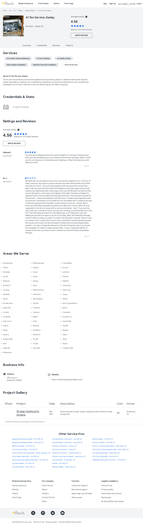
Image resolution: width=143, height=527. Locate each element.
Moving (15, 489)
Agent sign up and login (82, 493)
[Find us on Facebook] (33, 513)
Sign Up (112, 3)
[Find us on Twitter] (53, 513)
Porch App (68, 3)
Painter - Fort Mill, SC (60, 463)
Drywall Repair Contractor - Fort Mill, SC (67, 439)
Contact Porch (48, 497)
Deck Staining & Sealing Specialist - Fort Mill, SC (30, 460)
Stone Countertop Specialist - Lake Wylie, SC (109, 446)
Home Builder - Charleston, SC (63, 460)
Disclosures (106, 497)
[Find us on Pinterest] (43, 513)
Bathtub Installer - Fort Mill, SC (23, 446)
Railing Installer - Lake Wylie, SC (64, 467)
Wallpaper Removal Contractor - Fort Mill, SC (109, 460)
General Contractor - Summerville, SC (66, 453)
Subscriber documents (111, 493)
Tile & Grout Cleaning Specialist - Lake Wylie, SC (110, 450)
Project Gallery (15, 393)
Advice (56, 3)
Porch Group (47, 485)
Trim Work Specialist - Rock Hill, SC (105, 456)
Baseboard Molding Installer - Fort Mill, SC (27, 439)
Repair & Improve (25, 3)
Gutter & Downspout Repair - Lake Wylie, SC (69, 456)
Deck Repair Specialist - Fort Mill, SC (25, 456)
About (44, 489)
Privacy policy (107, 489)
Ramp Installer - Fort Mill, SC (102, 439)
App (105, 3)
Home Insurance (19, 485)
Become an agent (79, 489)
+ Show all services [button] (71, 65)
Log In (130, 3)
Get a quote (77, 497)
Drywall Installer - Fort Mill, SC (23, 463)
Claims (15, 493)
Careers (45, 493)
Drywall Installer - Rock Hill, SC (23, 467)
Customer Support (80, 485)
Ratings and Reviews (19, 121)
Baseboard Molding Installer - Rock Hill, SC (28, 443)
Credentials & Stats (18, 97)
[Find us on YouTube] (62, 513)
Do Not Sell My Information (112, 501)
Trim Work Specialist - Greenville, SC (106, 453)
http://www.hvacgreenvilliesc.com (67, 379)
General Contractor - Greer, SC (64, 450)
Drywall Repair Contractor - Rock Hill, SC (67, 443)
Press (44, 501)
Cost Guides (43, 3)
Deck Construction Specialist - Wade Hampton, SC (31, 453)
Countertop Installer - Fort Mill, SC (25, 450)
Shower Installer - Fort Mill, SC (103, 443)
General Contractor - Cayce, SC (64, 446)
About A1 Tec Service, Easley (15, 76)
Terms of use (106, 485)
